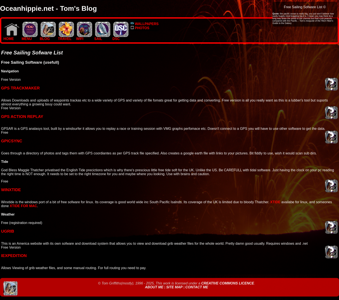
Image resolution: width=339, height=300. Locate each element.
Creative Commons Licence (227, 283)
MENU (30, 37)
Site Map (174, 287)
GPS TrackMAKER (20, 88)
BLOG (48, 37)
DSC (120, 37)
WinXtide (11, 189)
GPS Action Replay (22, 116)
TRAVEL (66, 37)
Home (11, 37)
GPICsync (11, 141)
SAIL (102, 37)
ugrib (7, 231)
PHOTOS (140, 28)
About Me (154, 287)
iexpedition (14, 255)
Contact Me (196, 287)
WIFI (84, 37)
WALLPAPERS (144, 24)
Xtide (275, 202)
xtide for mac (23, 206)
